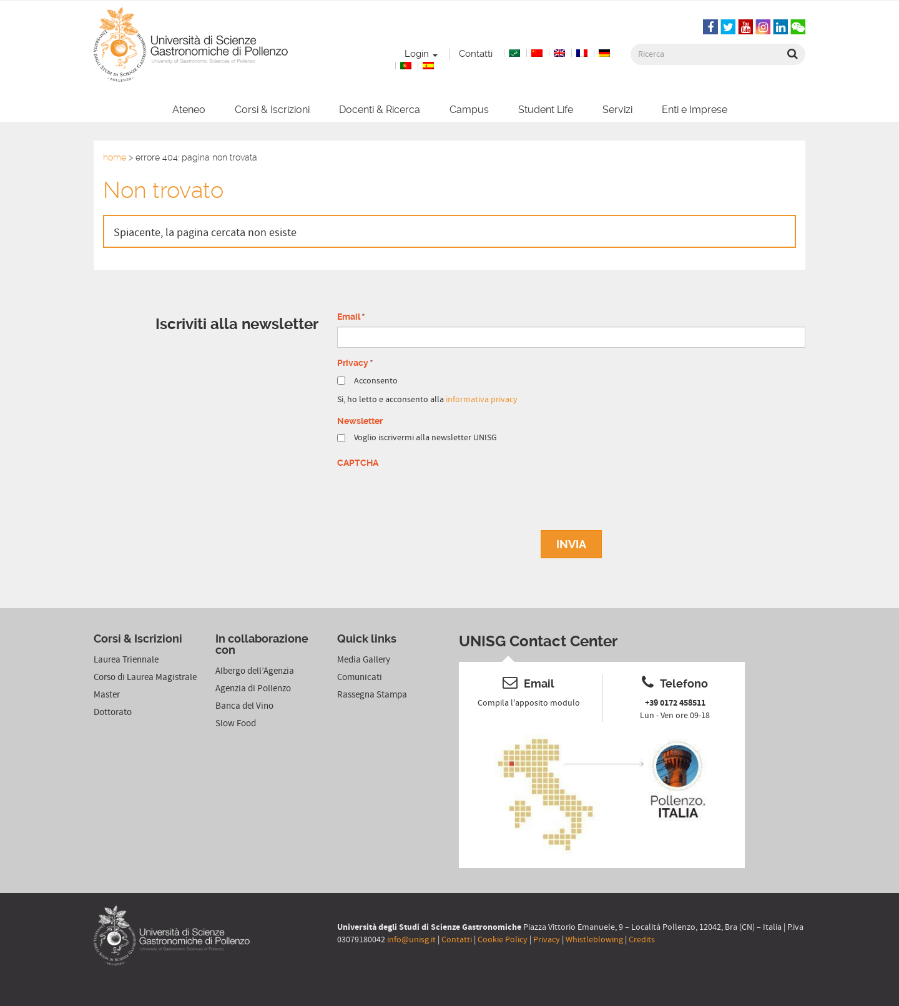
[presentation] (432, 497)
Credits (642, 939)
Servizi (617, 110)
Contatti (476, 53)
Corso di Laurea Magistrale (145, 677)
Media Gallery (363, 660)
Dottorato (113, 712)
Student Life (545, 110)
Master (107, 695)
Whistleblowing (594, 939)
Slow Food (235, 723)
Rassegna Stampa (372, 695)
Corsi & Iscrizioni (272, 110)
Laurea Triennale (126, 660)
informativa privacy (482, 399)
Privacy (546, 939)
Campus (469, 110)
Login (421, 53)
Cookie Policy (503, 939)
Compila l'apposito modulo (529, 703)
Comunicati (359, 677)
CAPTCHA (357, 463)
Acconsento (376, 381)
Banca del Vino (244, 706)
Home (114, 157)
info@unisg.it (411, 939)
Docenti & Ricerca (379, 110)
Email (351, 317)
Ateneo (188, 110)
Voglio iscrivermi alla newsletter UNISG (425, 437)
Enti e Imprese (694, 110)
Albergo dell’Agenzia (254, 671)
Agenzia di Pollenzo (253, 688)
